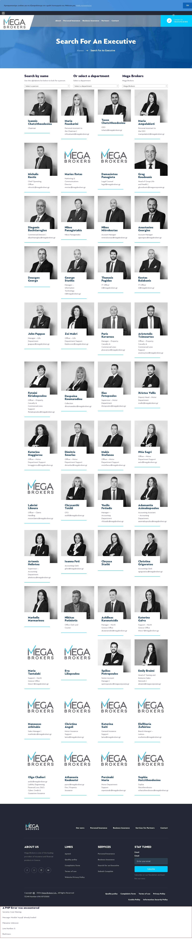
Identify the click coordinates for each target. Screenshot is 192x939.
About (58, 21)
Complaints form (72, 865)
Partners (105, 21)
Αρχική (68, 854)
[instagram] (173, 15)
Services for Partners (145, 828)
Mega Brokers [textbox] (129, 86)
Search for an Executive (108, 865)
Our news (80, 828)
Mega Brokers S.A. (49, 893)
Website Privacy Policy (75, 877)
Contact (115, 21)
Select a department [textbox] (83, 86)
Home (80, 50)
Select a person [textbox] (31, 86)
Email (151, 854)
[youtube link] (48, 870)
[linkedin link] (41, 870)
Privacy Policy (159, 894)
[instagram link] (34, 870)
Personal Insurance (71, 21)
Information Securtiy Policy (155, 900)
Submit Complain (105, 871)
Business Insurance (91, 21)
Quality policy (71, 859)
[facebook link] (27, 870)
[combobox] (47, 86)
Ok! (187, 5)
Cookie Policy (134, 900)
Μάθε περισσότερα (83, 5)
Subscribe (151, 869)
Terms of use (70, 871)
